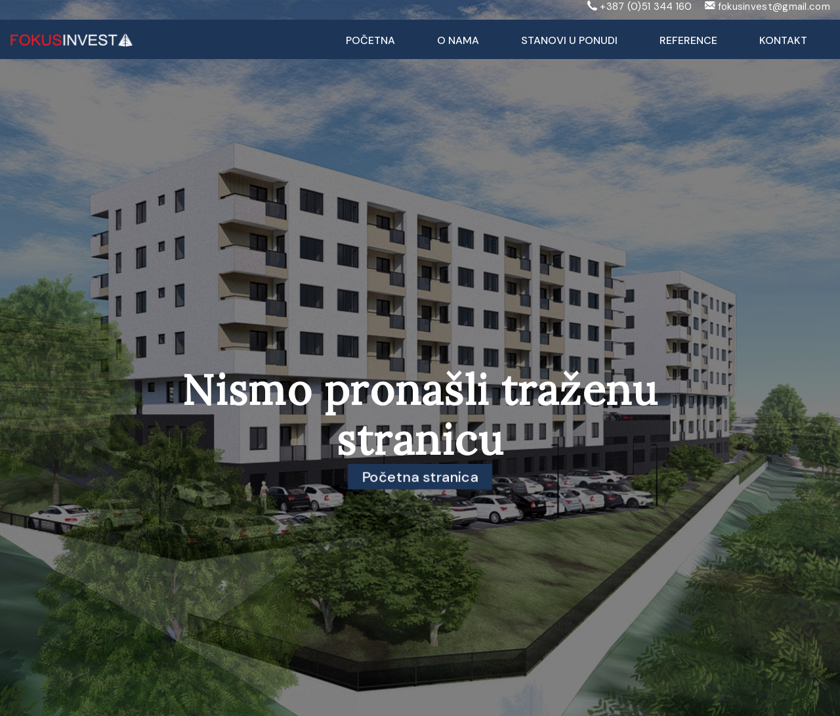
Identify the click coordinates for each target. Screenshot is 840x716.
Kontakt (783, 40)
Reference (688, 40)
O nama (458, 40)
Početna (370, 40)
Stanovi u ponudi (569, 40)
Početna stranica (420, 476)
